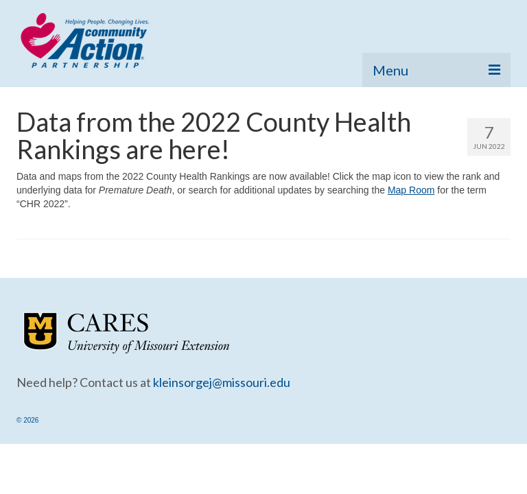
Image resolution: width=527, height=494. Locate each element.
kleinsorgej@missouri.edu (221, 382)
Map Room (411, 190)
